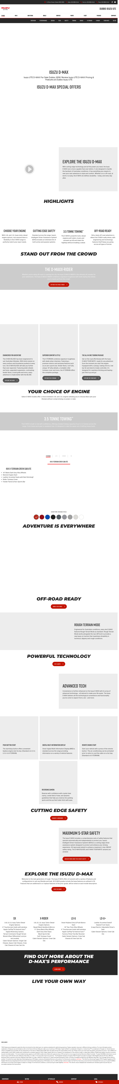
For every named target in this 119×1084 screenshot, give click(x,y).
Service (58, 16)
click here (66, 1062)
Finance (99, 16)
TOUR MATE (106, 21)
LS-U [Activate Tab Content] (56, 456)
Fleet (85, 16)
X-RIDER (98, 21)
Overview (33, 21)
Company (113, 16)
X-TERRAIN (89, 21)
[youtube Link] (115, 2)
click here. (79, 1059)
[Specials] (99, 1082)
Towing (74, 21)
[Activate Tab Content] (36, 517)
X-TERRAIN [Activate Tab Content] (48, 456)
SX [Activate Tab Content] (71, 456)
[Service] (59, 1082)
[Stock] (20, 1082)
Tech (59, 21)
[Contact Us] (54, 2)
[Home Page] (5, 8)
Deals (44, 16)
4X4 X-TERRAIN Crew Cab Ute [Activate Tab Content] (59, 461)
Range (81, 21)
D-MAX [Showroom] (3, 16)
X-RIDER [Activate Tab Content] (64, 456)
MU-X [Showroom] (16, 16)
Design (53, 21)
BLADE (114, 21)
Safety (66, 21)
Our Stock (30, 16)
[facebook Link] (112, 2)
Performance (43, 21)
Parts (72, 16)
